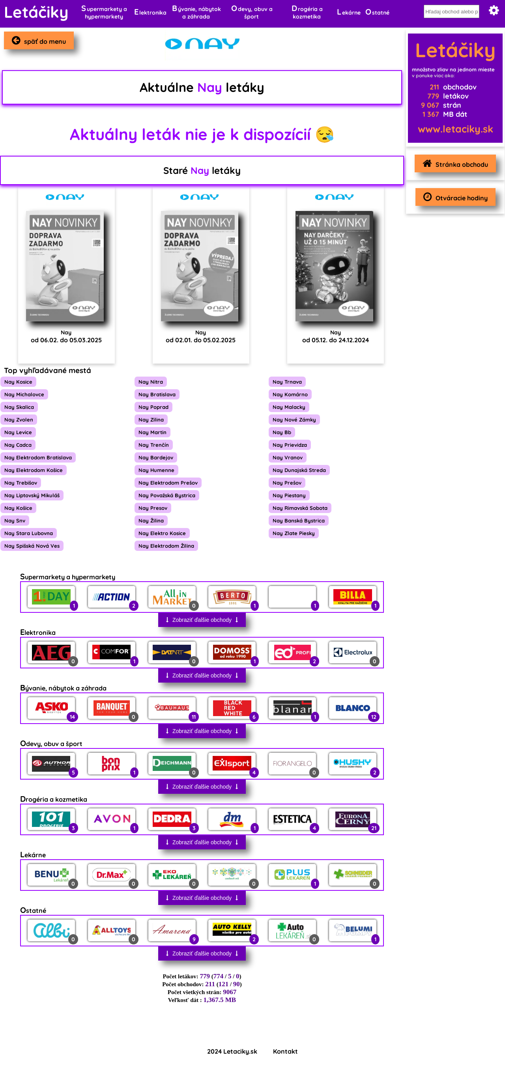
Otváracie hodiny (453, 197)
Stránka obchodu (453, 163)
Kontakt (285, 1051)
